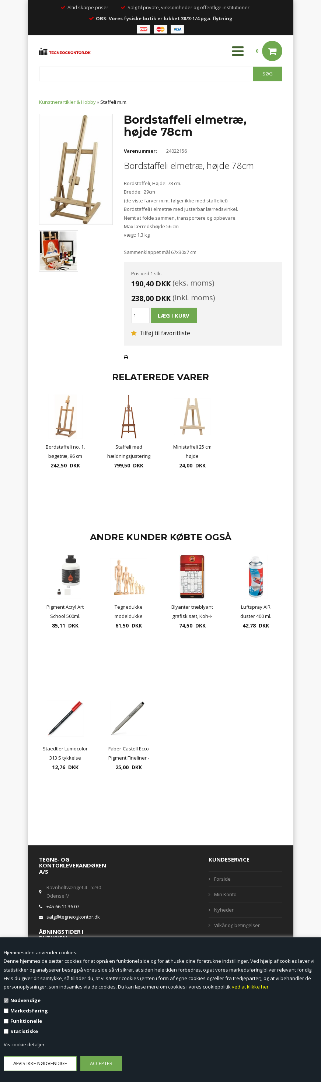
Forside (222, 879)
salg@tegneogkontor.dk (73, 916)
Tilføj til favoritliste (160, 333)
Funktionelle (26, 1021)
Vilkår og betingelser (237, 925)
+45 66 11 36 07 (62, 906)
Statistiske (24, 1031)
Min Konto (225, 894)
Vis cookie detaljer (24, 1044)
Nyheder (224, 909)
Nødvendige (25, 1000)
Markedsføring (29, 1010)
